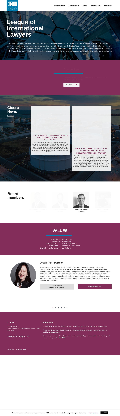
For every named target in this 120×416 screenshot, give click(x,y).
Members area (96, 5)
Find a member (74, 5)
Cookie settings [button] (93, 413)
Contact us (108, 5)
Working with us (59, 5)
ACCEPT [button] (104, 413)
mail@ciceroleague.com (19, 397)
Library (85, 5)
